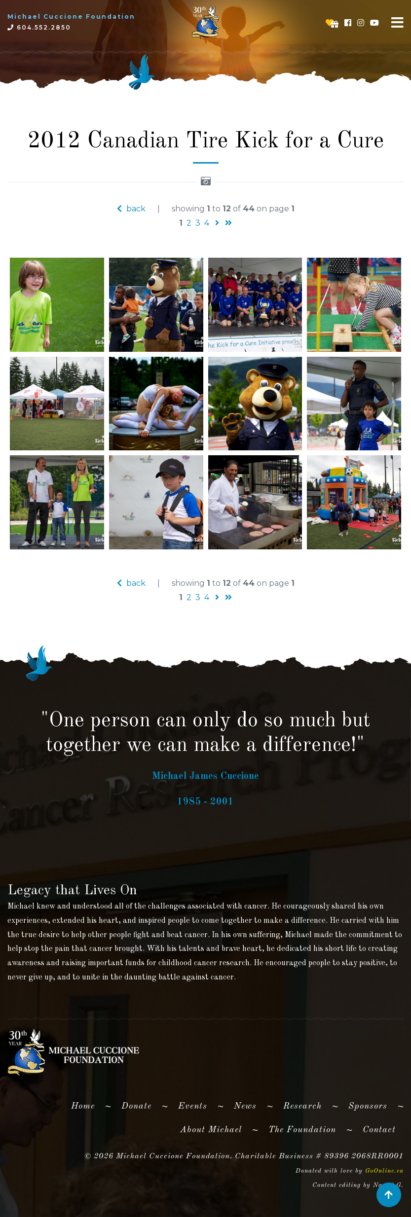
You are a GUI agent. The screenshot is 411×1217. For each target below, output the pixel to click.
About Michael (211, 1129)
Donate (136, 1106)
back (131, 208)
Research (302, 1106)
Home (87, 1104)
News (245, 1106)
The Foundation (302, 1129)
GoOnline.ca (384, 1171)
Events (192, 1106)
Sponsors (367, 1106)
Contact (379, 1129)
